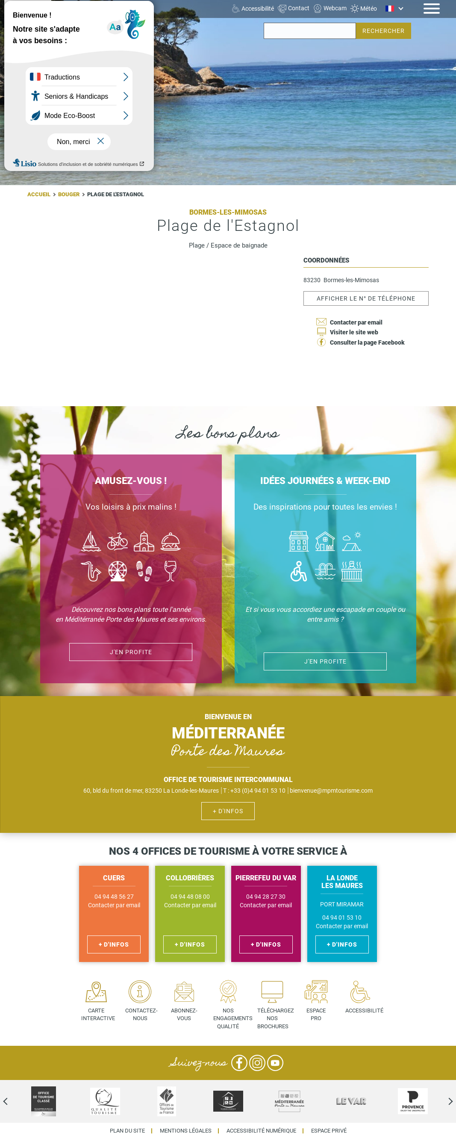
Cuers (68, 15)
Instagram (257, 1062)
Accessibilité (363, 1010)
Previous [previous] (13, 1101)
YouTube (275, 1062)
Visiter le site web (354, 332)
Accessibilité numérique (261, 1131)
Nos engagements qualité (231, 1018)
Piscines (325, 572)
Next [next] (443, 1101)
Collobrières (76, 23)
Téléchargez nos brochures (275, 1018)
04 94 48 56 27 (114, 896)
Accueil (38, 194)
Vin (170, 572)
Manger (170, 542)
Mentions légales (186, 1131)
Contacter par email (356, 322)
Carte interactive (98, 1014)
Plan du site (127, 1131)
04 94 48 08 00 (190, 896)
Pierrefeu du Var (82, 31)
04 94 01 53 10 (342, 917)
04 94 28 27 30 (265, 896)
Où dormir (325, 542)
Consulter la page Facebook (367, 342)
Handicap (298, 572)
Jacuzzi (351, 572)
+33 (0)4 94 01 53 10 (257, 790)
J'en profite (325, 661)
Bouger (68, 194)
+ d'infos (228, 811)
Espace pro (316, 1014)
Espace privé (329, 1131)
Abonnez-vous (184, 1014)
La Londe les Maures (88, 8)
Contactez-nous (141, 1014)
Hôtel (298, 542)
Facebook (239, 1062)
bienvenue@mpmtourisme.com (331, 790)
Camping (351, 542)
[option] (43, 1101)
